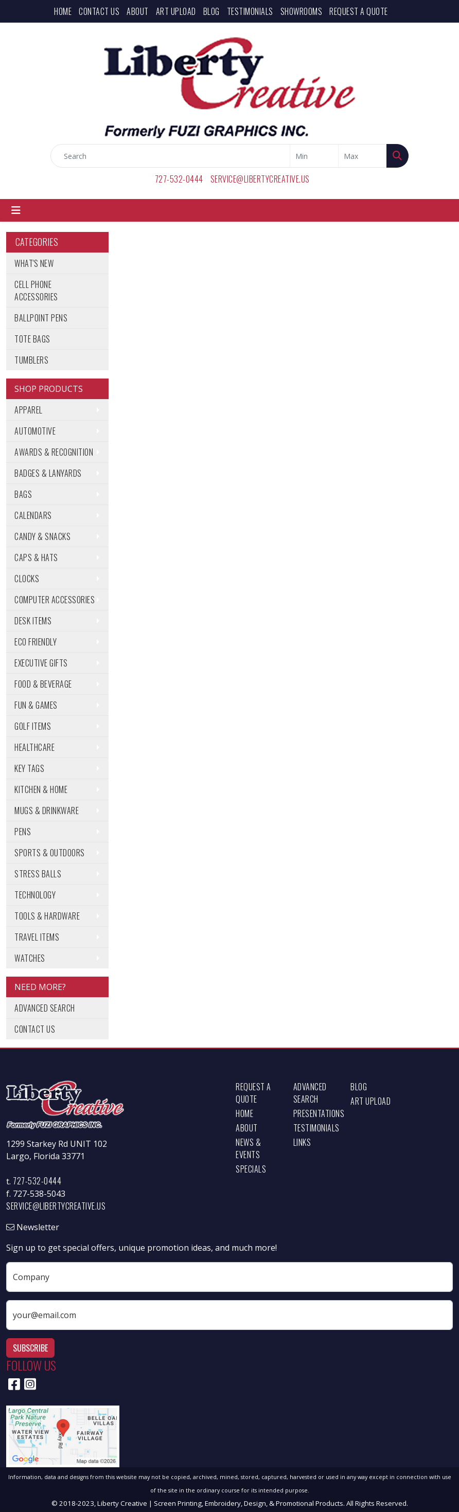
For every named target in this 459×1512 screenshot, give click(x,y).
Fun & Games (36, 705)
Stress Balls (37, 874)
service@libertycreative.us (260, 179)
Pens (22, 831)
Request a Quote (358, 11)
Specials (251, 1169)
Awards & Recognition (53, 452)
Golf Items (32, 726)
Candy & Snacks (42, 536)
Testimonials (250, 11)
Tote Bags (32, 339)
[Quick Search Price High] (362, 156)
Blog (211, 11)
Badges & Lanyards (48, 473)
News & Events (248, 1148)
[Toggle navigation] (16, 210)
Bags (23, 494)
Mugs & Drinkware (46, 810)
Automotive (35, 431)
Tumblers (31, 360)
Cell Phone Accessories (36, 290)
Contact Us (99, 11)
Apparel (28, 410)
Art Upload (176, 11)
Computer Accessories (54, 599)
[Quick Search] (170, 156)
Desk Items (32, 621)
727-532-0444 (179, 179)
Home (63, 11)
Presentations (316, 1113)
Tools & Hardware (47, 916)
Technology (35, 895)
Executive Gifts (41, 663)
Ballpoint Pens (40, 318)
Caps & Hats (36, 557)
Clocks (26, 578)
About (138, 11)
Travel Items (36, 937)
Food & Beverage (43, 684)
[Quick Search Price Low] (314, 156)
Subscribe (30, 1348)
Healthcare (34, 747)
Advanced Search (44, 1008)
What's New (34, 263)
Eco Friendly (35, 642)
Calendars (33, 515)
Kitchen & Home (40, 789)
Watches (29, 958)
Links (302, 1142)
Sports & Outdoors (49, 853)
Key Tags (29, 768)
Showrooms (301, 11)
